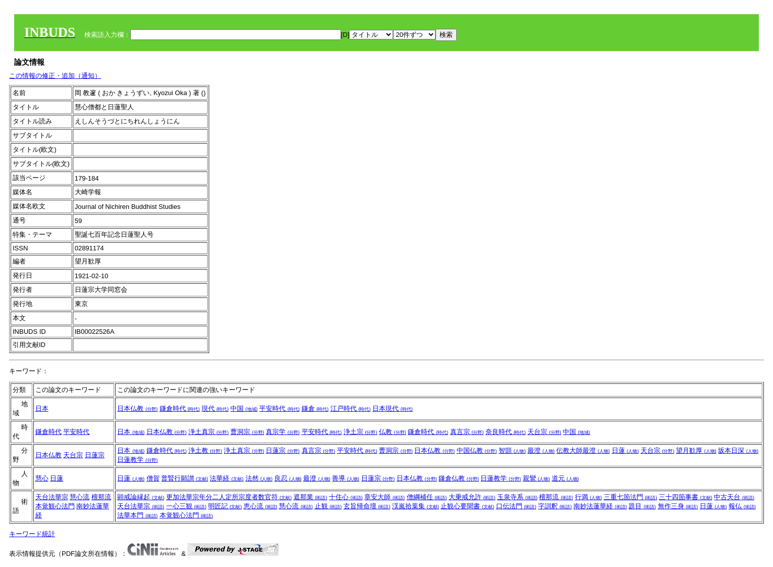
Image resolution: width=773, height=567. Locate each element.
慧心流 (79, 497)
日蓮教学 (137, 459)
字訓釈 (555, 506)
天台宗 (544, 431)
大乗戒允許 (472, 497)
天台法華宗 (51, 497)
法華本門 (137, 515)
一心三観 (186, 506)
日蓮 (625, 450)
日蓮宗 (95, 455)
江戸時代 (350, 408)
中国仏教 (477, 450)
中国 (244, 408)
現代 (215, 408)
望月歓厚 (696, 450)
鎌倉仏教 (459, 478)
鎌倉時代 (180, 408)
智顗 (512, 450)
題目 (642, 506)
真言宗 (467, 431)
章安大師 (384, 497)
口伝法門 (516, 506)
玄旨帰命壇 (367, 506)
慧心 (42, 478)
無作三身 (678, 506)
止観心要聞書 (467, 506)
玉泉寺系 (517, 497)
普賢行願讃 (184, 478)
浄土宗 (360, 431)
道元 (565, 478)
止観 (328, 506)
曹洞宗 (247, 431)
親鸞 (536, 478)
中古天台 (734, 497)
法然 (259, 478)
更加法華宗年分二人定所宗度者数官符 (229, 497)
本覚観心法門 (55, 506)
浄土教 (205, 450)
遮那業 (310, 497)
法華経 (227, 478)
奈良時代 (506, 431)
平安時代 (279, 408)
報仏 (742, 506)
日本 (42, 408)
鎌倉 (315, 408)
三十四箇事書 (685, 497)
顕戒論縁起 (140, 497)
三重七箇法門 (630, 497)
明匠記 (225, 506)
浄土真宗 (208, 431)
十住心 (346, 497)
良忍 (288, 478)
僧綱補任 (427, 497)
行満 (588, 497)
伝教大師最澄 (583, 450)
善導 (345, 478)
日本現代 (392, 408)
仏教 (392, 431)
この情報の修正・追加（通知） (55, 75)
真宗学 (283, 431)
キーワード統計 (32, 534)
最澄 (541, 450)
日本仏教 (137, 408)
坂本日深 (738, 450)
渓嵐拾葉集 (415, 506)
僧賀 (153, 478)
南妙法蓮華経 (600, 506)
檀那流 (101, 497)
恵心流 (260, 506)
